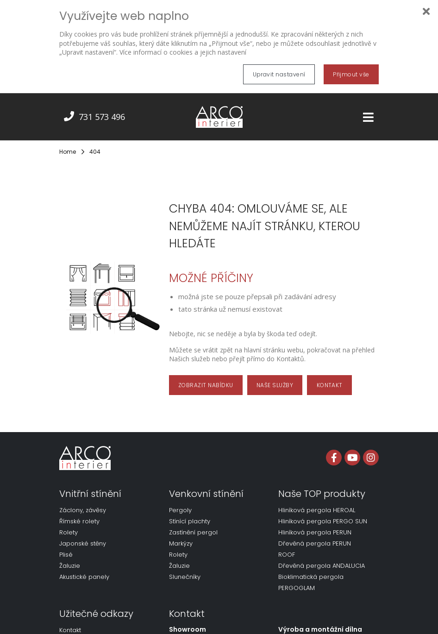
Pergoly (180, 503)
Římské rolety (79, 514)
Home (67, 145)
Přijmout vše (351, 74)
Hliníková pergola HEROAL (316, 503)
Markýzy (181, 536)
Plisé (66, 547)
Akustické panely (84, 569)
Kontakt (70, 623)
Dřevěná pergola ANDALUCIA (321, 558)
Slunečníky (184, 569)
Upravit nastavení (279, 74)
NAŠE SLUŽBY (275, 378)
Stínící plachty (189, 514)
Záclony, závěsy (82, 503)
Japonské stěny (82, 536)
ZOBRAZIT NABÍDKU (205, 378)
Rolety (68, 525)
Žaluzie (69, 558)
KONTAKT (330, 378)
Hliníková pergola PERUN (314, 525)
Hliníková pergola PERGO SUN (322, 514)
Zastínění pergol (193, 525)
